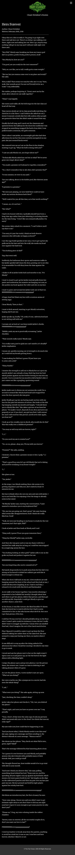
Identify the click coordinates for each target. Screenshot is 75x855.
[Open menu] (71, 3)
